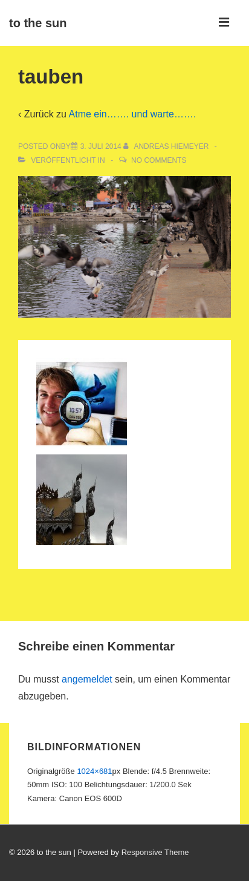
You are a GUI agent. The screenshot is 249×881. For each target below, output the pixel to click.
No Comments (158, 160)
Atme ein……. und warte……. (132, 114)
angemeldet (87, 679)
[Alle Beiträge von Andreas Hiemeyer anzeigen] (167, 146)
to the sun (38, 23)
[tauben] (100, 146)
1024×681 (94, 771)
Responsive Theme (155, 852)
